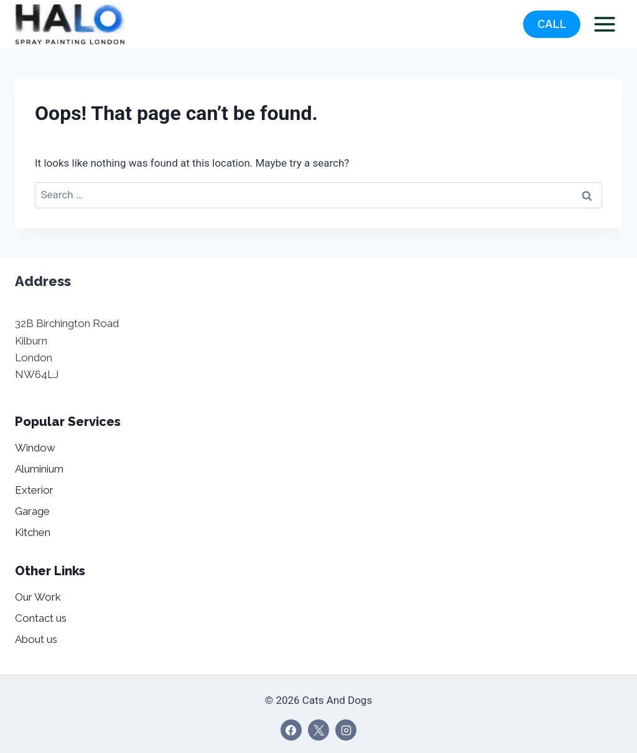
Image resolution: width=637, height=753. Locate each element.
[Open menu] (604, 24)
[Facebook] (291, 730)
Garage (32, 511)
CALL (552, 24)
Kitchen (32, 532)
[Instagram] (345, 730)
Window (35, 447)
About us (36, 639)
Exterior (34, 490)
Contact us (41, 618)
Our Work (38, 597)
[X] (318, 730)
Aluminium (39, 469)
